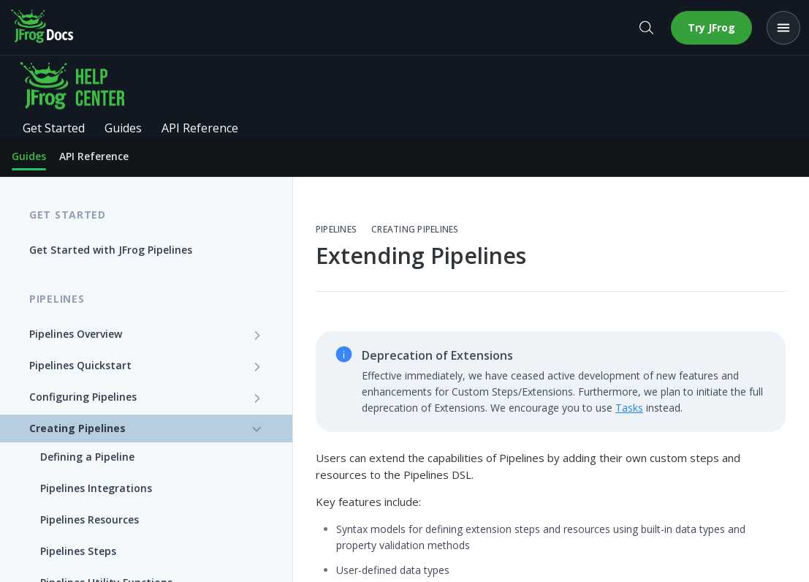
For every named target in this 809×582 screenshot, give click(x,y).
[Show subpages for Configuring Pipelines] (257, 398)
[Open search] (646, 28)
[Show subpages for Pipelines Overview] (257, 335)
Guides (29, 156)
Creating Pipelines (414, 229)
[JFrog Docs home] (43, 27)
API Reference (94, 156)
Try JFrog (711, 27)
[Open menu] (783, 28)
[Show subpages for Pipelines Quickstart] (257, 366)
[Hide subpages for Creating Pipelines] (257, 429)
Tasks (629, 408)
